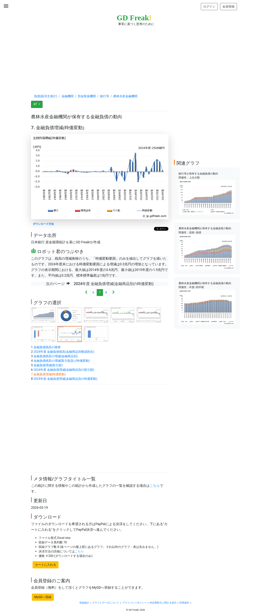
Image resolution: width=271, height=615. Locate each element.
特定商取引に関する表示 (163, 602)
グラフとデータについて (105, 602)
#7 (35, 104)
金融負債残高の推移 (47, 347)
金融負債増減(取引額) (48, 365)
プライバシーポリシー (134, 602)
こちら (155, 486)
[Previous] (86, 292)
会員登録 (228, 6)
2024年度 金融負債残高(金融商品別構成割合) (63, 351)
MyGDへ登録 (42, 597)
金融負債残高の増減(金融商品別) (55, 356)
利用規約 (184, 602)
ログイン (209, 6)
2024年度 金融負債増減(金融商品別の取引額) (63, 370)
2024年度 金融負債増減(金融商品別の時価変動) (65, 379)
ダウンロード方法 (43, 224)
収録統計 (84, 602)
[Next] (113, 292)
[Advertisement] (135, 56)
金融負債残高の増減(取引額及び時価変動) (61, 360)
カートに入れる (45, 564)
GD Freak (134, 18)
